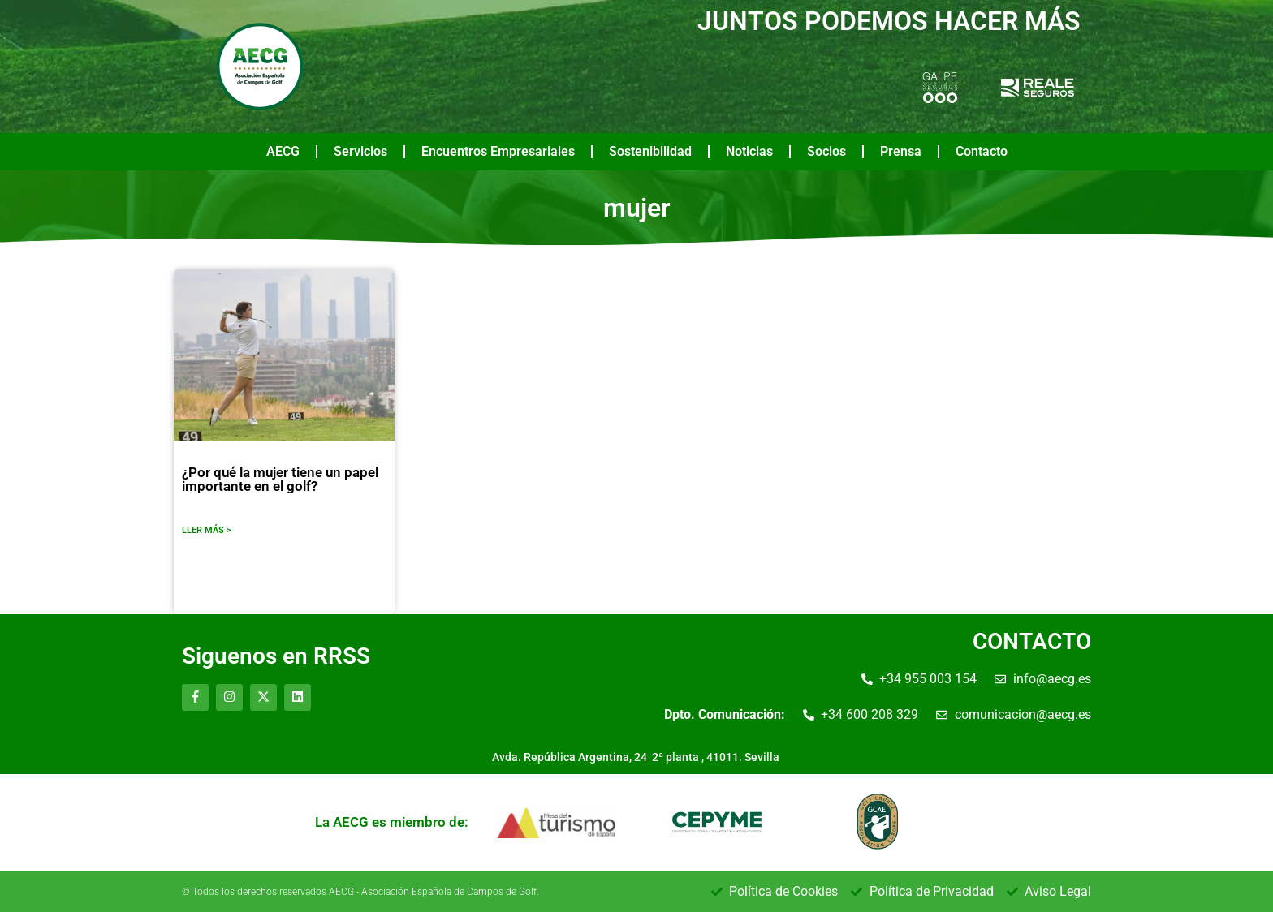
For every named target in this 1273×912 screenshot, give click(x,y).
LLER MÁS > (206, 530)
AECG (283, 151)
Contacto (982, 151)
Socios (826, 151)
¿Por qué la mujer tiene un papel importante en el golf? (280, 479)
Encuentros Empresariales (498, 151)
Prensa (900, 151)
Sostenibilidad (650, 151)
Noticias (749, 151)
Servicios (360, 151)
